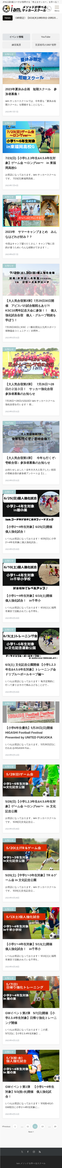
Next (30, 1132)
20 (55, 1126)
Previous (6, 1126)
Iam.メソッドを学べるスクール (31, 1163)
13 (42, 1126)
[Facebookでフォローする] (28, 1152)
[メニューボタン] (57, 9)
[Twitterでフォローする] (22, 1152)
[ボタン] (48, 9)
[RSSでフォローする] (40, 1152)
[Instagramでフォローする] (34, 1152)
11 (28, 1126)
